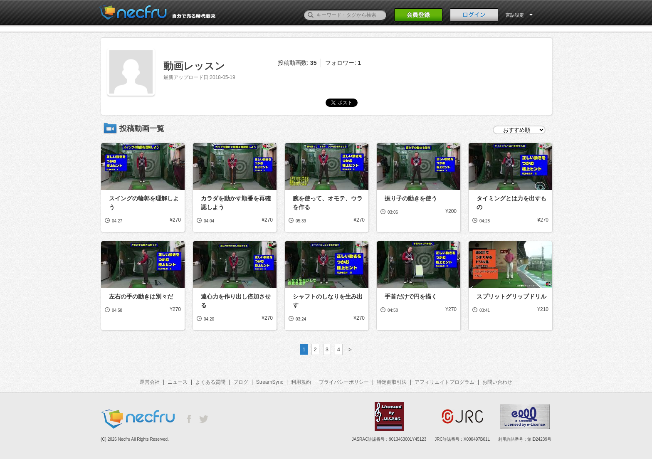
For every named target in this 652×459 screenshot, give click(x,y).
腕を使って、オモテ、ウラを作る (328, 202)
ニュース (178, 382)
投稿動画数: (297, 62)
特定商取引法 (392, 382)
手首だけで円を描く (411, 296)
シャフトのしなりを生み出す (328, 300)
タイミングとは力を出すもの (511, 202)
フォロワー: (343, 62)
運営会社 (150, 382)
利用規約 (301, 382)
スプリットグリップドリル (511, 296)
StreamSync (269, 382)
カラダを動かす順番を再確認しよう (236, 202)
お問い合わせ (497, 382)
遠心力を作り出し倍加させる (236, 300)
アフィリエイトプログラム (444, 382)
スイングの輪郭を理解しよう (144, 202)
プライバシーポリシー (344, 382)
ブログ (240, 382)
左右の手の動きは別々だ (141, 296)
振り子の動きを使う (411, 198)
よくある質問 (210, 382)
